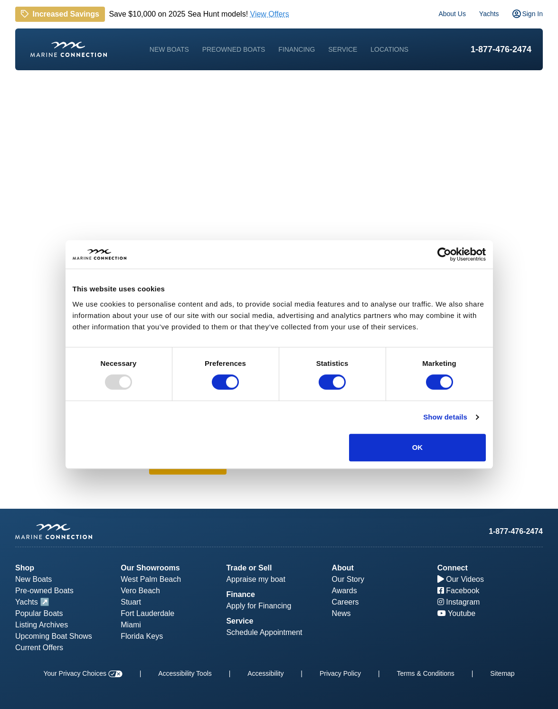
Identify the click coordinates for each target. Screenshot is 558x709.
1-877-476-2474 (501, 49)
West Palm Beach (151, 579)
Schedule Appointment (264, 632)
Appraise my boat (255, 579)
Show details (445, 417)
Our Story (348, 579)
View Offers (269, 13)
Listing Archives (41, 625)
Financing (296, 49)
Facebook (458, 591)
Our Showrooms (150, 568)
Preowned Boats (233, 49)
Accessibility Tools (185, 673)
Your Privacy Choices (82, 673)
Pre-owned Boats (44, 591)
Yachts (489, 14)
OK (417, 447)
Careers (345, 602)
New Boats (169, 49)
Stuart (131, 602)
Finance (240, 594)
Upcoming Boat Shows (53, 636)
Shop (24, 568)
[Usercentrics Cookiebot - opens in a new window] (444, 254)
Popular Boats (39, 613)
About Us (452, 14)
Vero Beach (140, 591)
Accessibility (265, 673)
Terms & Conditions (425, 673)
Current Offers (39, 648)
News (341, 613)
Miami (131, 625)
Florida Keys (142, 636)
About (343, 568)
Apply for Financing (258, 606)
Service (342, 49)
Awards (344, 591)
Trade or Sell (249, 568)
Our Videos (460, 579)
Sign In (527, 14)
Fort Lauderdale (147, 613)
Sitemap (502, 673)
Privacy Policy (340, 673)
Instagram (458, 602)
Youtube (456, 613)
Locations (389, 49)
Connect (452, 568)
